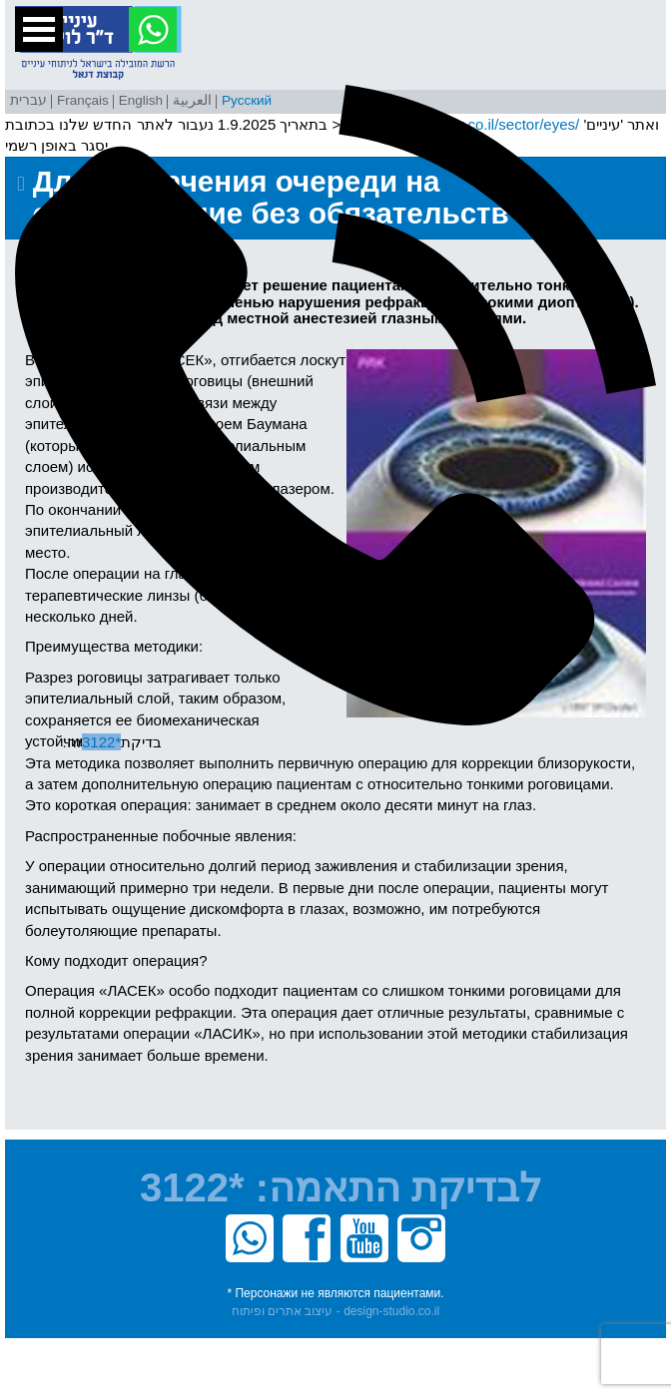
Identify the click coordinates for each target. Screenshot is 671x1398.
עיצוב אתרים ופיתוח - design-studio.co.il (335, 1311)
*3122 (187, 1187)
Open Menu (39, 29)
